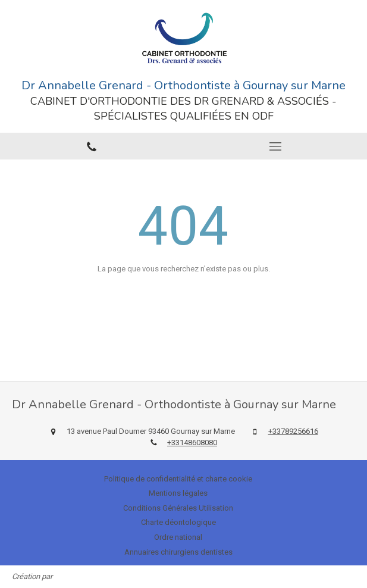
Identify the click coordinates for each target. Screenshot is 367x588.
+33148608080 (192, 442)
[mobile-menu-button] (276, 146)
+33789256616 (293, 431)
